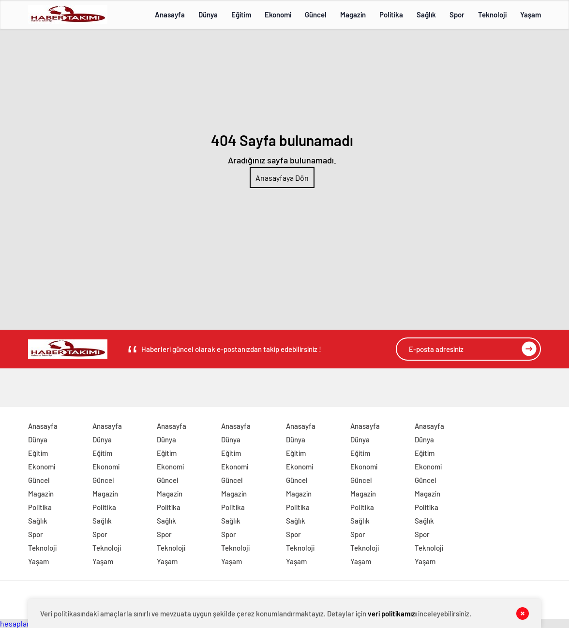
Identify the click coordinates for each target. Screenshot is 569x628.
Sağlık (426, 14)
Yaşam (530, 14)
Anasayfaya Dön (282, 177)
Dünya (208, 14)
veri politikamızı (392, 613)
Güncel (316, 14)
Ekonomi (278, 14)
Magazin (353, 14)
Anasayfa (170, 14)
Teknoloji (492, 14)
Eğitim (241, 14)
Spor (456, 14)
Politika (391, 14)
